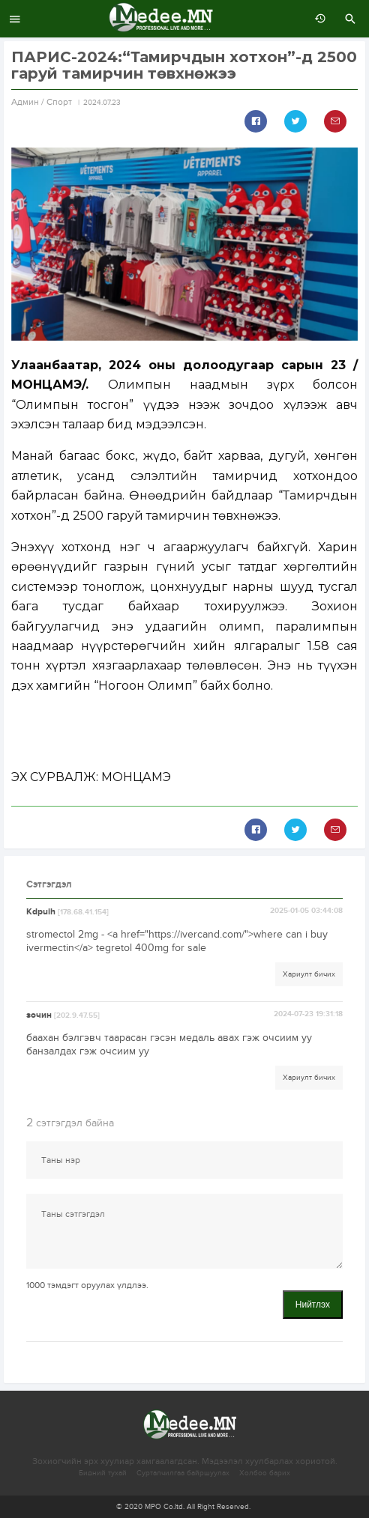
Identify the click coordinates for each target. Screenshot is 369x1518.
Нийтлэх (313, 1304)
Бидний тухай (103, 1473)
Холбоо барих (264, 1473)
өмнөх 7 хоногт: (317, 18)
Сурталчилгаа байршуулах (183, 1473)
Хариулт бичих (309, 974)
